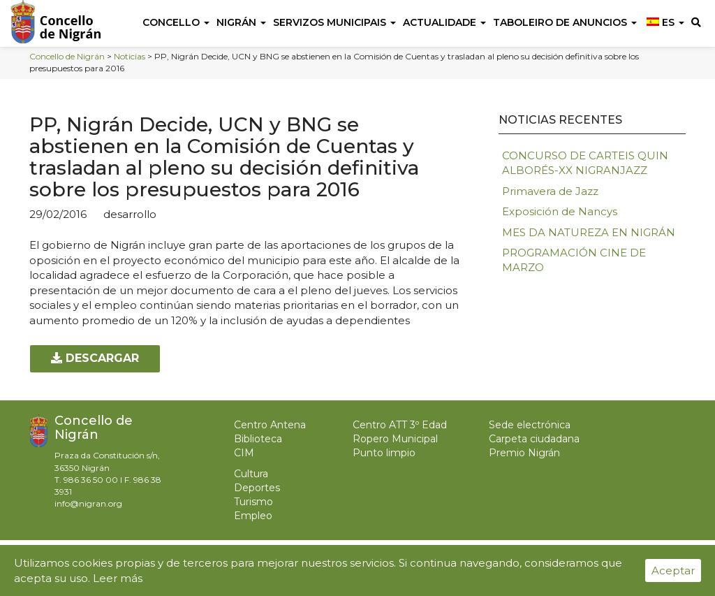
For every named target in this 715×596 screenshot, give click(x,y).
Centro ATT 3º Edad (400, 425)
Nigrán (241, 22)
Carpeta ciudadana (534, 439)
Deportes (257, 487)
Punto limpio (384, 452)
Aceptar (673, 570)
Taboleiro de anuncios (565, 22)
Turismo (253, 501)
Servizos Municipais (334, 22)
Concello (175, 22)
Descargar (95, 358)
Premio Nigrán (524, 452)
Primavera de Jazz (550, 191)
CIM (244, 452)
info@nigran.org (88, 503)
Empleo (253, 515)
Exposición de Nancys (559, 211)
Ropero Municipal (395, 439)
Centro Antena (270, 425)
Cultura (251, 473)
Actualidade (444, 22)
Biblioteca (258, 439)
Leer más (117, 578)
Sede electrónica (529, 425)
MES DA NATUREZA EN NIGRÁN (588, 232)
